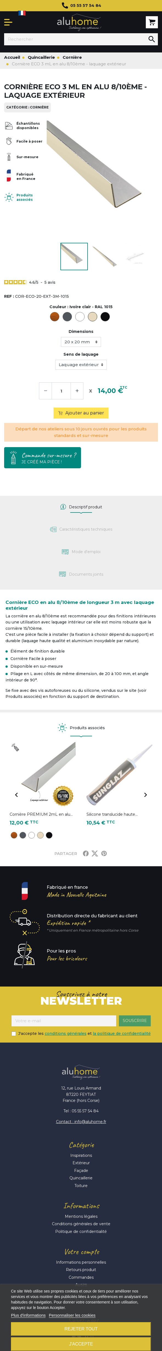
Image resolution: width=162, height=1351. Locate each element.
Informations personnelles (81, 1262)
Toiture (81, 1185)
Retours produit (81, 1269)
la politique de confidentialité (122, 1033)
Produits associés (24, 197)
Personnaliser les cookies (72, 1315)
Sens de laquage (81, 354)
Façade (81, 1170)
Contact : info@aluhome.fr (81, 1121)
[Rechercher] (75, 39)
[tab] (81, 507)
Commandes (81, 1277)
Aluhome (79, 22)
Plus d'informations (28, 1315)
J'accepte (81, 1344)
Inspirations (81, 1155)
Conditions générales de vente (81, 1223)
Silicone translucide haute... (112, 814)
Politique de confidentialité (81, 1231)
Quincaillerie (81, 1177)
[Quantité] (61, 391)
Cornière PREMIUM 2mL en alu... (41, 814)
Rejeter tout (81, 1329)
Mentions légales (81, 1216)
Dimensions (81, 331)
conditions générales (65, 1033)
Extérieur (81, 1162)
